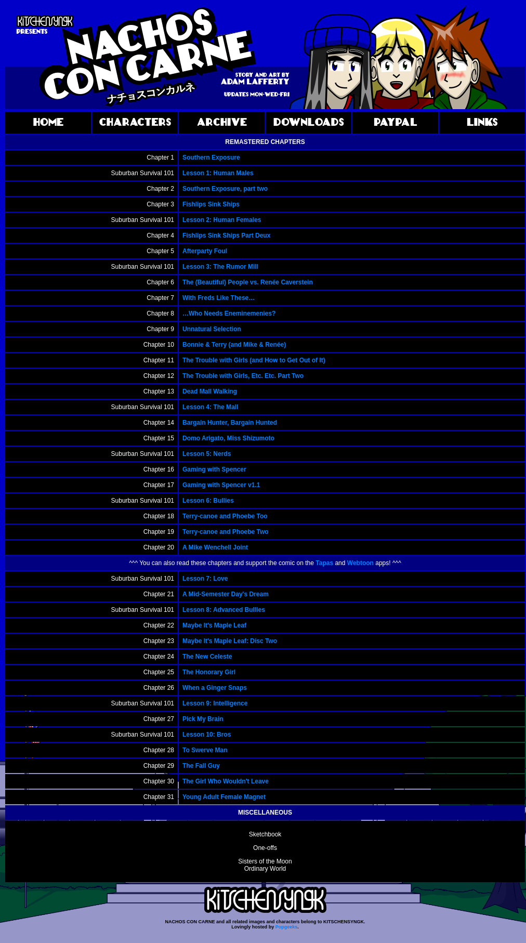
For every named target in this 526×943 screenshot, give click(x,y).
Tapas (324, 563)
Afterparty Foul (204, 251)
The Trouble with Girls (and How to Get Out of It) (253, 360)
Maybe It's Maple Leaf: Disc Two (229, 641)
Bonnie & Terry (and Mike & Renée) (234, 344)
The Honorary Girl (208, 672)
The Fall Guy (201, 765)
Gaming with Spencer (214, 469)
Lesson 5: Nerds (206, 453)
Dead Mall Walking (209, 391)
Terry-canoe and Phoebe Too (225, 516)
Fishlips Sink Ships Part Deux (226, 235)
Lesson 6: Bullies (208, 500)
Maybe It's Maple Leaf (214, 625)
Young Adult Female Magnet (224, 797)
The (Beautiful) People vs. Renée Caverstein (247, 282)
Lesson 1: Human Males (218, 173)
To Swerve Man (204, 750)
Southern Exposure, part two (225, 188)
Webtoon (360, 563)
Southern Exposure (211, 157)
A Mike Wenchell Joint (215, 547)
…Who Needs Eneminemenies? (228, 313)
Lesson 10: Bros (206, 734)
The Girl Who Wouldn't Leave (225, 781)
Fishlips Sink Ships (211, 204)
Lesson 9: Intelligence (214, 703)
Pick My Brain (202, 719)
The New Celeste (207, 656)
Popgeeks (286, 926)
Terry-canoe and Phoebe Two (225, 531)
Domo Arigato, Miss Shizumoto (228, 438)
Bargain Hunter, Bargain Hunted (229, 422)
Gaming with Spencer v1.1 (221, 485)
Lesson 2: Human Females (221, 220)
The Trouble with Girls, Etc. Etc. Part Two (243, 375)
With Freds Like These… (218, 298)
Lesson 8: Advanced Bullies (223, 609)
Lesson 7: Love (205, 578)
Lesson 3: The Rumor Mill (220, 266)
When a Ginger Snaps (214, 687)
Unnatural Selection (211, 329)
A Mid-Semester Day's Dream (225, 594)
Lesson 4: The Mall (210, 407)
